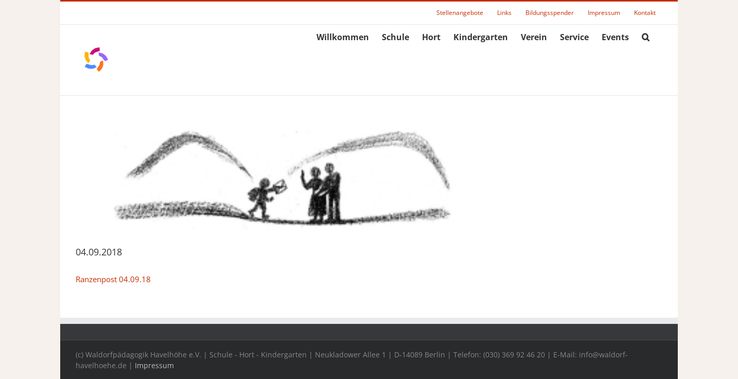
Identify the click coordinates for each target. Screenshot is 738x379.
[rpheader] (281, 176)
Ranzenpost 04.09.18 (113, 279)
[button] (645, 36)
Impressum (154, 365)
